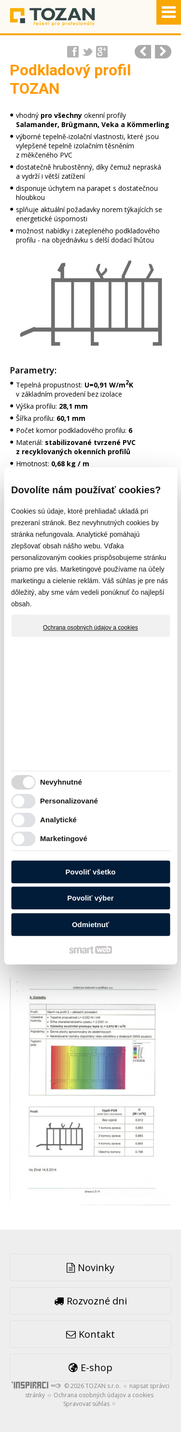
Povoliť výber (90, 898)
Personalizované (69, 801)
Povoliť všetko (91, 872)
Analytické (58, 820)
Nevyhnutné (61, 782)
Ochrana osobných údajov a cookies (90, 627)
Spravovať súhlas (86, 1404)
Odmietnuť (90, 924)
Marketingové (63, 839)
